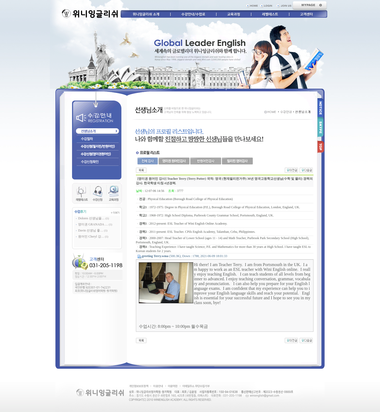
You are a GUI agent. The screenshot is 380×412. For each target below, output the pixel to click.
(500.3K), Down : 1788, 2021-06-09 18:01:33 (184, 256)
